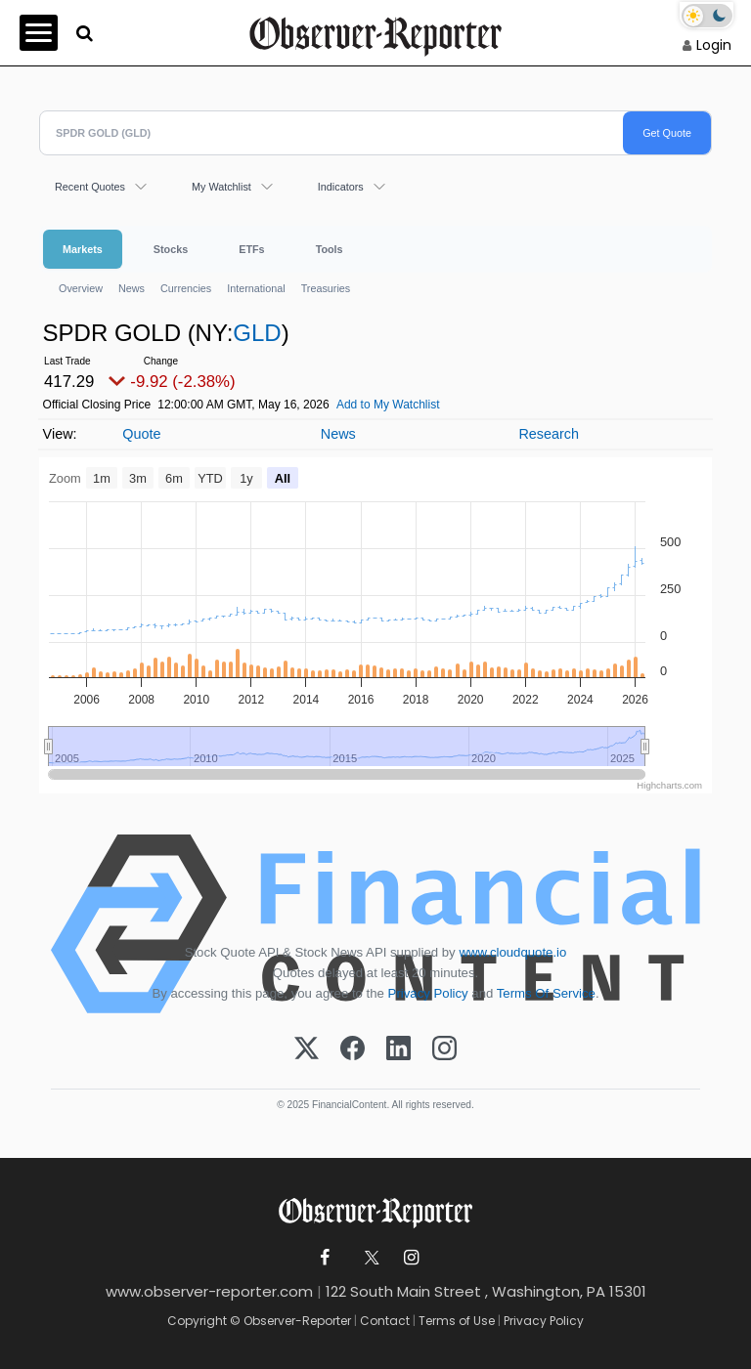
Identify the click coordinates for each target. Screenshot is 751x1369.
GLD (257, 333)
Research (548, 434)
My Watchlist (221, 187)
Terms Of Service (546, 993)
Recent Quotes (90, 187)
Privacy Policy (428, 993)
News (131, 288)
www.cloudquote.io (512, 952)
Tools (329, 249)
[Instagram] (444, 1049)
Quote (141, 434)
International (256, 288)
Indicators (341, 187)
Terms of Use (457, 1320)
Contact (385, 1320)
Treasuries (326, 288)
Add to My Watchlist (388, 404)
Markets (83, 249)
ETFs (251, 249)
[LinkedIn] (398, 1049)
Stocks (171, 249)
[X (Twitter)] (307, 1049)
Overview (81, 288)
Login (713, 45)
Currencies (185, 288)
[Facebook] (352, 1049)
